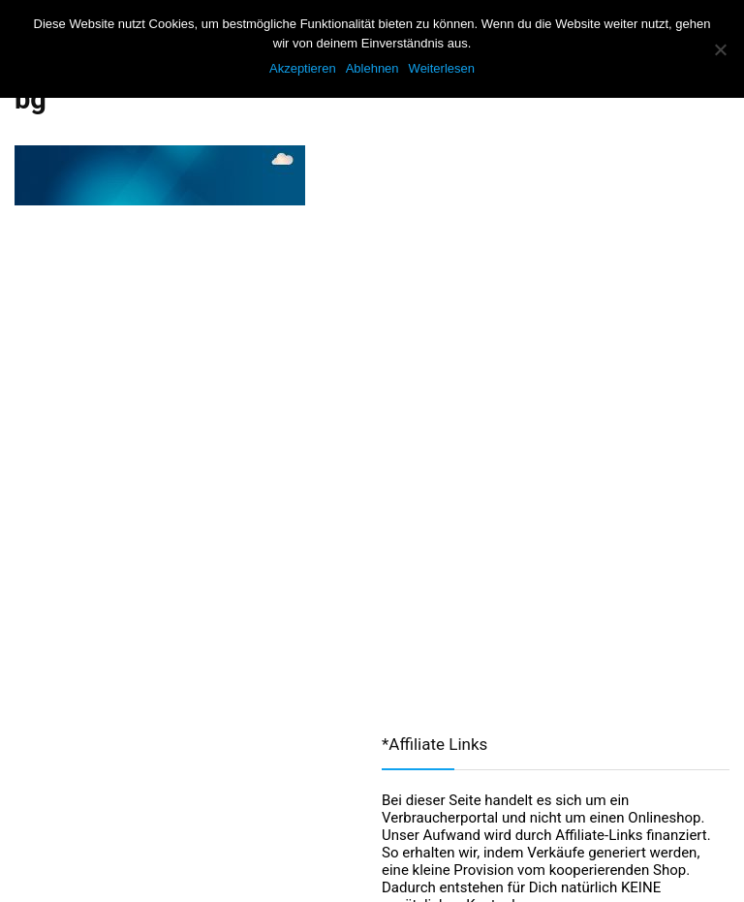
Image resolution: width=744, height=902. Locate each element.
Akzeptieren (302, 68)
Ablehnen (372, 68)
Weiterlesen (442, 68)
